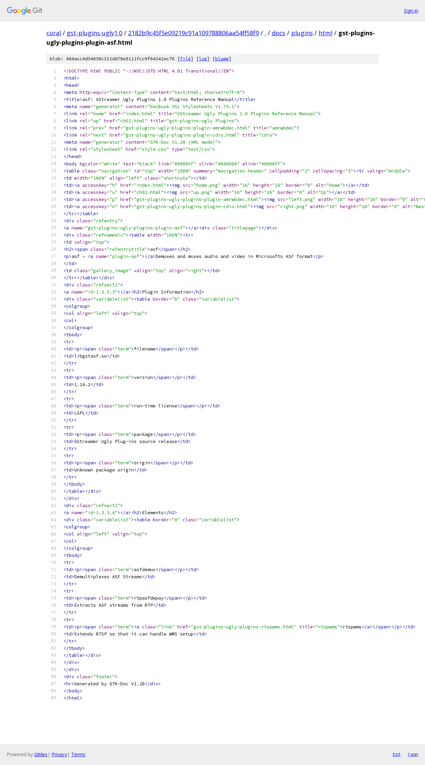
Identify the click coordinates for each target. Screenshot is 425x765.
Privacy (59, 754)
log (203, 59)
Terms (78, 754)
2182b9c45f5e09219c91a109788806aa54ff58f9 (193, 33)
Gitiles (40, 754)
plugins (302, 33)
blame (222, 59)
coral (53, 33)
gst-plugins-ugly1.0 (94, 33)
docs (278, 33)
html (325, 33)
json (412, 754)
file (185, 59)
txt (396, 754)
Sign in (411, 10)
